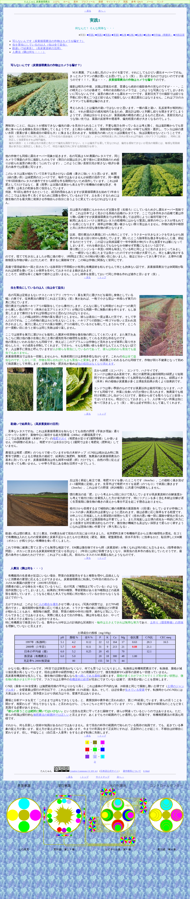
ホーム (67, 1)
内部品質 (180, 34)
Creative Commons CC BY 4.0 (84, 771)
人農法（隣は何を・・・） (29, 52)
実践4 (108, 34)
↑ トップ (102, 277)
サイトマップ (114, 1)
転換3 (140, 34)
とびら (57, 1)
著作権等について (132, 771)
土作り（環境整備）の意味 (166, 622)
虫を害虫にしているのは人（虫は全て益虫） (40, 44)
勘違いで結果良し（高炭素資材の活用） (37, 48)
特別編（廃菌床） (163, 34)
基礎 (101, 1)
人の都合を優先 (48, 604)
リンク (161, 1)
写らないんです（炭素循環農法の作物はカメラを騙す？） (48, 41)
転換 (124, 34)
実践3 (100, 34)
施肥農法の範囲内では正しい (51, 714)
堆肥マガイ (60, 438)
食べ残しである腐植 (87, 675)
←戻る (87, 11)
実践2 (91, 34)
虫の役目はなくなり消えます (96, 363)
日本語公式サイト (109, 771)
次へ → (102, 11)
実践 (126, 1)
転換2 (131, 34)
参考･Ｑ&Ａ (138, 1)
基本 (77, 1)
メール (151, 1)
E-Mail (146, 771)
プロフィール (89, 1)
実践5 (116, 34)
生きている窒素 (135, 689)
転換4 (148, 34)
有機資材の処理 (79, 679)
